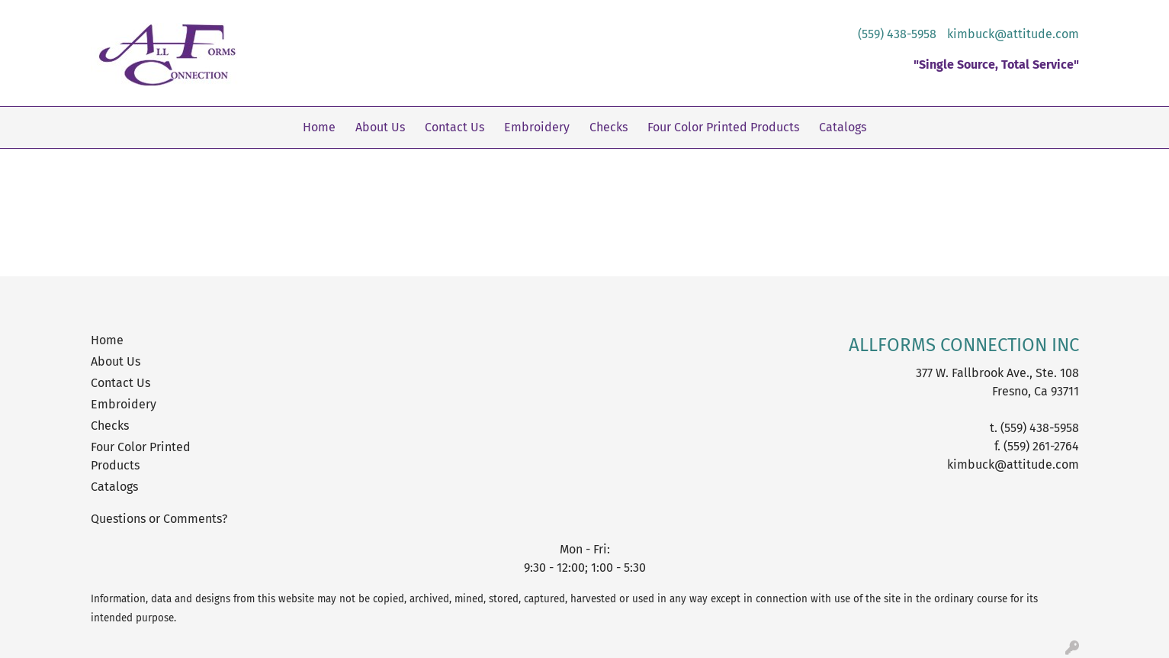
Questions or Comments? (159, 518)
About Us (380, 127)
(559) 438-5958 (897, 34)
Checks (608, 127)
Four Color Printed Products (723, 127)
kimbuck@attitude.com (1013, 34)
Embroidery (537, 127)
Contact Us (454, 127)
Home (319, 127)
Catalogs (842, 127)
